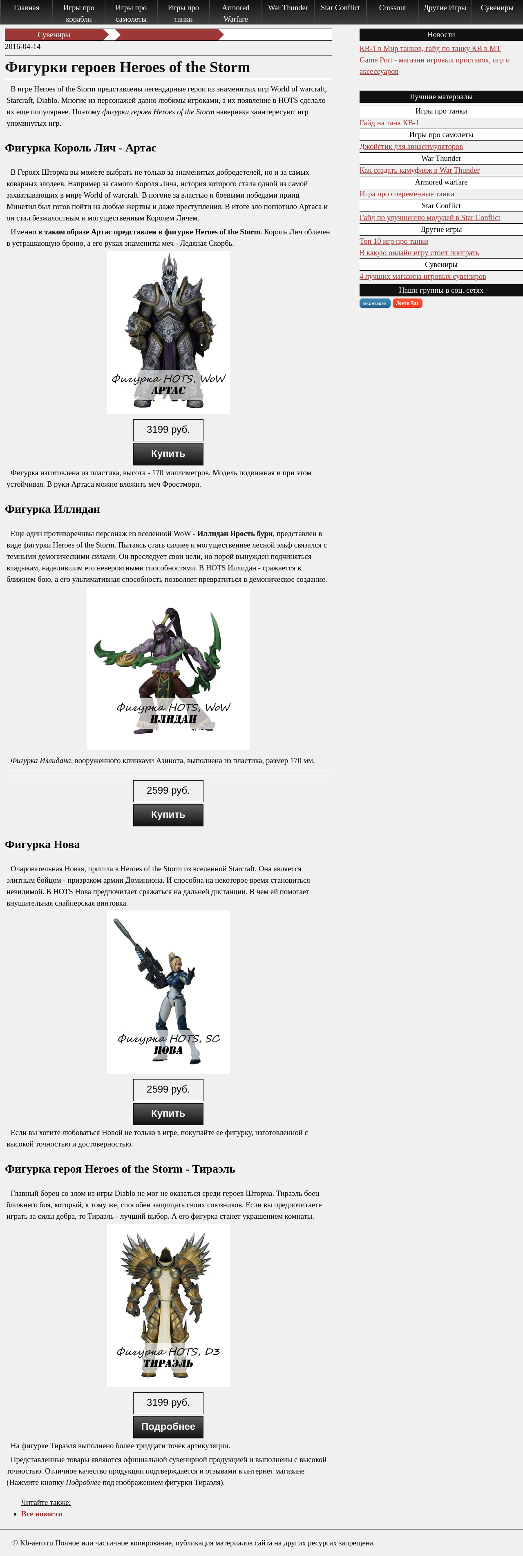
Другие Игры (445, 7)
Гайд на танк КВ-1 (389, 122)
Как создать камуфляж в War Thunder (420, 170)
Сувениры (497, 7)
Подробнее (168, 1426)
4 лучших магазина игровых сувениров (423, 276)
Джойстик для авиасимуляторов (411, 146)
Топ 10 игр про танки (394, 241)
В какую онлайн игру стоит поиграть (419, 252)
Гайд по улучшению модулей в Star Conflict (430, 217)
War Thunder (288, 7)
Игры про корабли (78, 13)
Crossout (392, 7)
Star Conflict (340, 7)
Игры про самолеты (131, 13)
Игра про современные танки (407, 193)
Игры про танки (183, 13)
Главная (27, 7)
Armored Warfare (235, 13)
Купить (168, 453)
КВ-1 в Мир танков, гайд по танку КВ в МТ (430, 48)
